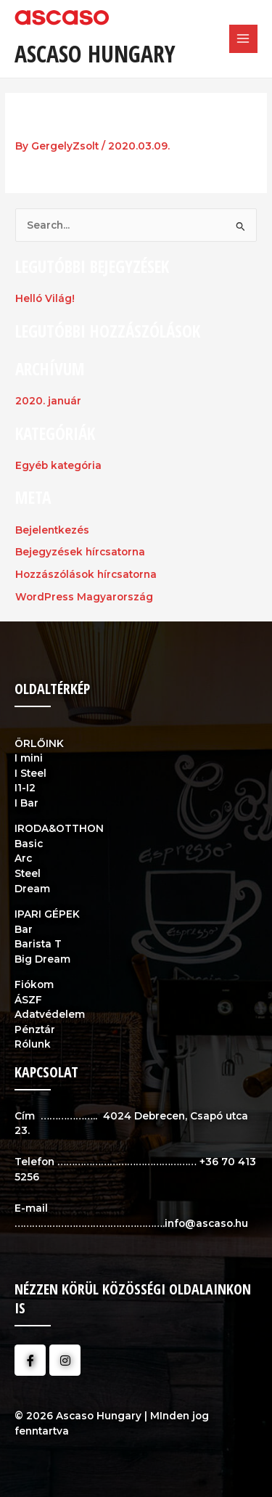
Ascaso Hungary (95, 53)
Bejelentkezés (52, 530)
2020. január (48, 401)
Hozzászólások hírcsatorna (86, 574)
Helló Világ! (45, 298)
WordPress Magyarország (84, 597)
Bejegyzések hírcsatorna (80, 552)
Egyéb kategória (58, 465)
